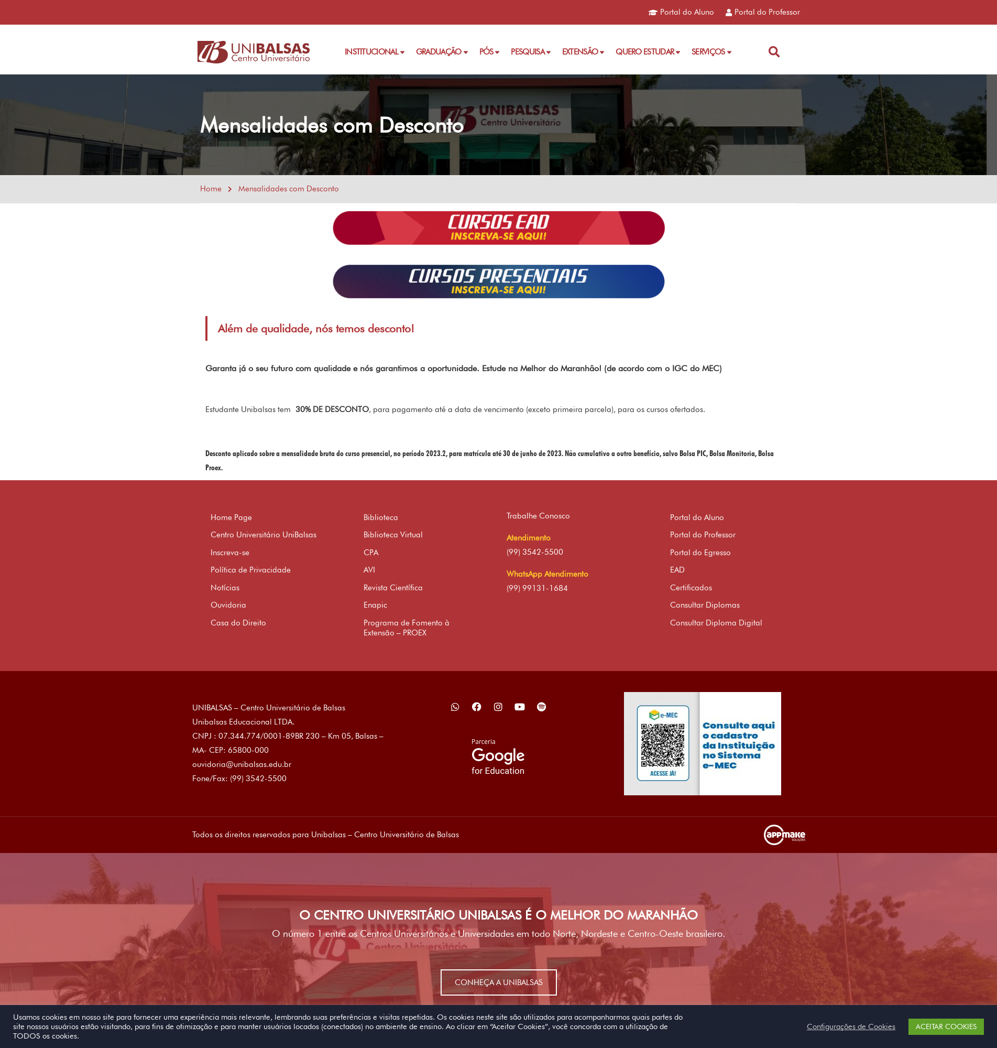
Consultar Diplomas (705, 605)
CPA (371, 552)
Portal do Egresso (700, 552)
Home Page (231, 517)
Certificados (691, 587)
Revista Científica (393, 587)
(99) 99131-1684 (537, 588)
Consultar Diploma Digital (716, 623)
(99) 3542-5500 (535, 552)
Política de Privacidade (251, 570)
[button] (774, 52)
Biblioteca (381, 517)
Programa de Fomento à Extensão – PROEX (407, 628)
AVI (369, 570)
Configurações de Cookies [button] (851, 1026)
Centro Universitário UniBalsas (263, 534)
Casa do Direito (238, 623)
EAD (677, 570)
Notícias (225, 587)
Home (211, 188)
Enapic (375, 605)
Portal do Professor (703, 534)
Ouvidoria (228, 605)
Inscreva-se (230, 552)
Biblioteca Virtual (393, 534)
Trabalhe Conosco (538, 516)
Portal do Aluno (697, 517)
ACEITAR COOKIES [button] (946, 1026)
